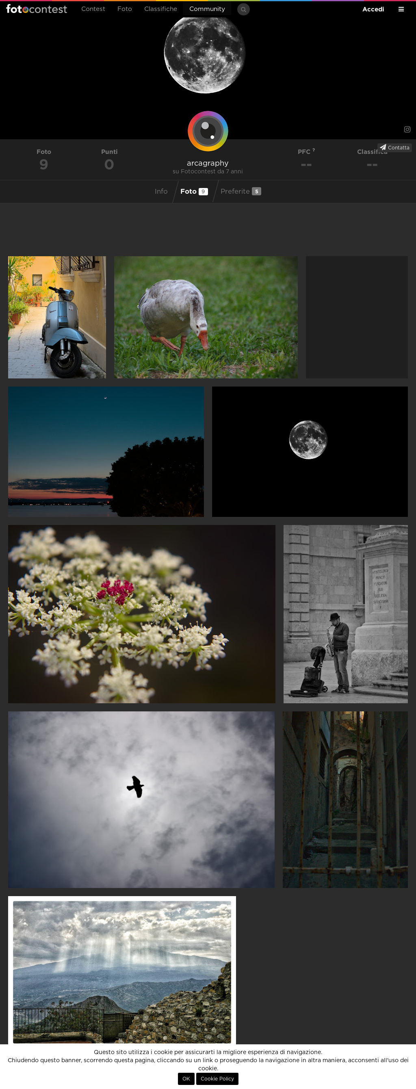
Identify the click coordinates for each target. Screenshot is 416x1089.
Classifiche (160, 9)
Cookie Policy (217, 1078)
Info (161, 191)
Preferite (241, 191)
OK (186, 1078)
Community (207, 9)
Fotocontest (36, 8)
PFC (306, 151)
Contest (93, 9)
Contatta (395, 147)
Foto (124, 9)
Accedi (373, 9)
